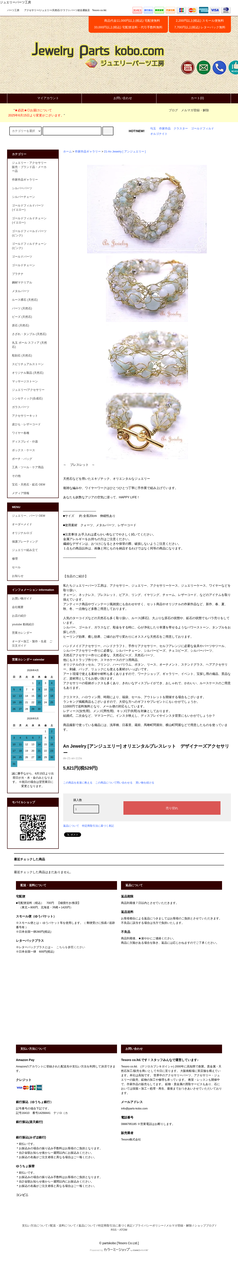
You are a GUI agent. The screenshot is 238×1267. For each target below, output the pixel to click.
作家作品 (165, 128)
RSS (114, 1229)
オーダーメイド (22, 524)
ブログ (173, 110)
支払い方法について (35, 1225)
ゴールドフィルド (202, 128)
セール (16, 567)
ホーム (67, 151)
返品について (71, 825)
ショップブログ (204, 1225)
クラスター (181, 128)
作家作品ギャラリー (88, 151)
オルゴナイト (159, 133)
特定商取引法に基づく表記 (98, 825)
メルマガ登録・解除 (195, 110)
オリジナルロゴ (22, 533)
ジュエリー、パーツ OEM (28, 515)
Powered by (119, 1250)
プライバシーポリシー (149, 1225)
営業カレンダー (22, 632)
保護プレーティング (25, 541)
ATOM (123, 1229)
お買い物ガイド (22, 598)
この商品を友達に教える (77, 782)
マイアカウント (44, 98)
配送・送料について (63, 1225)
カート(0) (193, 98)
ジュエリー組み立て (25, 550)
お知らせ (17, 576)
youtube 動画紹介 (23, 624)
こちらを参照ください (70, 947)
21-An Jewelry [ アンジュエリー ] (125, 151)
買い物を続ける (145, 782)
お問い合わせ (119, 98)
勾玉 (153, 128)
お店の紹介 (19, 615)
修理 (15, 558)
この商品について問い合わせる (114, 782)
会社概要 (17, 607)
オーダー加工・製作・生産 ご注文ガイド (32, 643)
